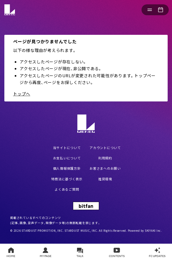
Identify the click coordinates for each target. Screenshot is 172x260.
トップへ (21, 94)
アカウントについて (105, 147)
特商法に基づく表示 (66, 179)
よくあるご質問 (67, 189)
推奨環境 (105, 179)
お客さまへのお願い (105, 168)
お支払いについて (67, 158)
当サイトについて (67, 147)
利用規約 (105, 158)
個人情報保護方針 (67, 168)
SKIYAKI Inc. (153, 230)
